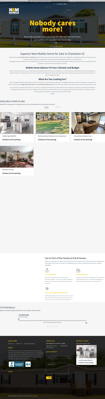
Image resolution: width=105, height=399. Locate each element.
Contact (94, 11)
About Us (11, 342)
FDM (22, 394)
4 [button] (54, 322)
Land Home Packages (68, 11)
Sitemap (35, 394)
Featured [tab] (58, 105)
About (79, 11)
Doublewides (44, 11)
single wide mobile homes (28, 83)
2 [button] (50, 322)
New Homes (34, 11)
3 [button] (52, 322)
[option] (53, 317)
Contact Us (19, 342)
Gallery (86, 11)
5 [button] (55, 322)
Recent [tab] (47, 105)
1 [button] (49, 322)
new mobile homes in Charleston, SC (28, 55)
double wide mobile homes (45, 83)
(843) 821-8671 (64, 344)
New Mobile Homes (29, 342)
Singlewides (55, 11)
